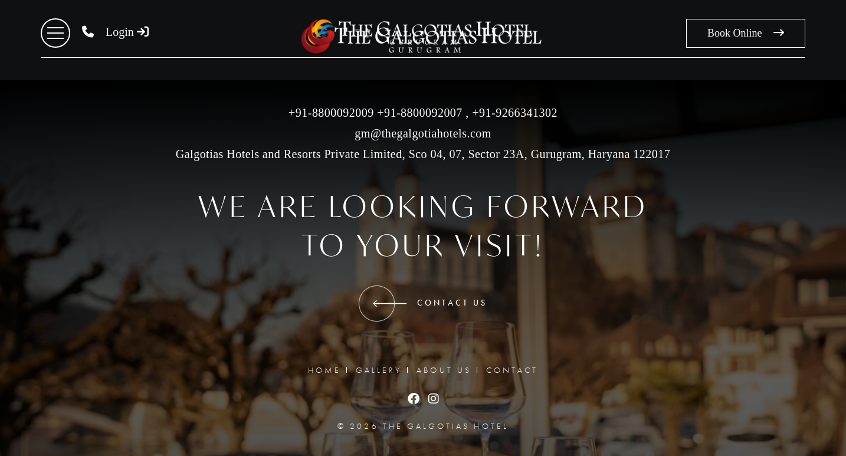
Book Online (745, 33)
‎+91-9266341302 (513, 112)
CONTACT (512, 370)
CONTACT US (423, 304)
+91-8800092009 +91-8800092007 (375, 112)
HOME (324, 370)
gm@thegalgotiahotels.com (423, 133)
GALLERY (379, 370)
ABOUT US (444, 370)
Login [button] (127, 31)
